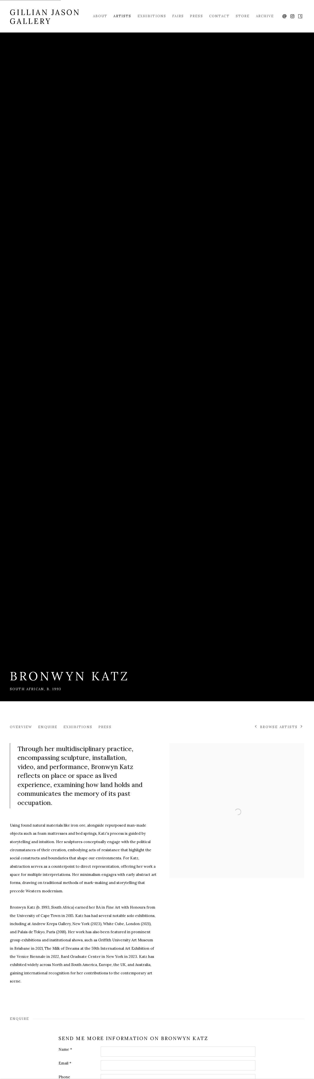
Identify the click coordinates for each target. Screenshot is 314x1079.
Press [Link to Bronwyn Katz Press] (104, 727)
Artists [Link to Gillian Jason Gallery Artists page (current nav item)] (122, 16)
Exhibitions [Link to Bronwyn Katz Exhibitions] (77, 727)
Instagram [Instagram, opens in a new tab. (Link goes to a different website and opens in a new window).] (292, 16)
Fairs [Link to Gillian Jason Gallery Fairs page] (178, 16)
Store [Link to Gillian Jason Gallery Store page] (243, 16)
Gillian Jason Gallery (45, 17)
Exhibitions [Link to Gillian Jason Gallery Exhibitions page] (152, 16)
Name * (65, 1049)
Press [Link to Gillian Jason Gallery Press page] (196, 16)
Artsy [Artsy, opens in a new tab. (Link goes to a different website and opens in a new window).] (300, 16)
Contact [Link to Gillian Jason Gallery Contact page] (219, 16)
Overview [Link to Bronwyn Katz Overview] (21, 727)
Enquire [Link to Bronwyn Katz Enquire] (47, 727)
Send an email (284, 16)
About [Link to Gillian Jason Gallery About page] (100, 16)
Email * (65, 1063)
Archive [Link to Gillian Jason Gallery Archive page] (265, 16)
